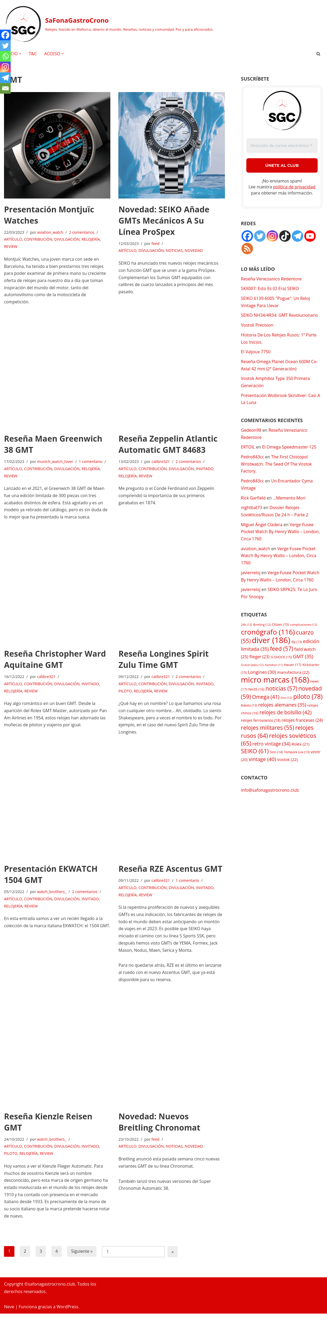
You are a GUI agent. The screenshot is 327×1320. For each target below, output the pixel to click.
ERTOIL (248, 450)
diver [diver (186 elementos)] (271, 645)
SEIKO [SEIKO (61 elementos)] (255, 759)
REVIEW (11, 246)
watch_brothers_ (52, 895)
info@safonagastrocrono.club (270, 798)
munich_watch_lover (55, 463)
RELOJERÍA (91, 239)
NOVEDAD (194, 250)
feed (156, 243)
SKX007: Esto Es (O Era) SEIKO (270, 289)
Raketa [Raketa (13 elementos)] (249, 712)
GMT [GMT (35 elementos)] (303, 662)
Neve (9, 1313)
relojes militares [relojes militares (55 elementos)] (267, 735)
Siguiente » (82, 1258)
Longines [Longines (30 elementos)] (262, 678)
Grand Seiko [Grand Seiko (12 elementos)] (252, 670)
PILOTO (125, 693)
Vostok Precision (257, 326)
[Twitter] (5, 45)
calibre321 (161, 463)
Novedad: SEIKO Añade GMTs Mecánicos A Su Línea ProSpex (163, 220)
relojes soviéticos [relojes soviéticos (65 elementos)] (278, 747)
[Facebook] (5, 35)
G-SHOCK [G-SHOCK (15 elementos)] (281, 663)
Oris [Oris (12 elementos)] (286, 704)
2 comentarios (82, 232)
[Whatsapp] (5, 56)
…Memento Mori (289, 501)
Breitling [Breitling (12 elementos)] (262, 630)
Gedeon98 (251, 432)
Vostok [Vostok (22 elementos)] (287, 767)
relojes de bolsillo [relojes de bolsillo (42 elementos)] (285, 719)
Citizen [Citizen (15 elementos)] (280, 630)
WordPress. (68, 1313)
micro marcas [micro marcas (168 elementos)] (275, 686)
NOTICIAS (174, 250)
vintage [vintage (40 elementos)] (262, 767)
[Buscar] (318, 54)
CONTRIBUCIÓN (38, 239)
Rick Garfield (253, 501)
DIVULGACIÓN (67, 239)
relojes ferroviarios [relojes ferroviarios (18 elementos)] (261, 727)
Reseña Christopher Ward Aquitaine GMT (55, 662)
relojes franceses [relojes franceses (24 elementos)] (302, 727)
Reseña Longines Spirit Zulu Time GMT (163, 662)
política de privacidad (294, 187)
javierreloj (251, 577)
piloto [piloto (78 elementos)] (308, 703)
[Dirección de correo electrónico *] (282, 145)
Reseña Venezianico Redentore (271, 279)
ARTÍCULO (13, 239)
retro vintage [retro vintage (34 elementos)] (271, 751)
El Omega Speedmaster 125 (289, 450)
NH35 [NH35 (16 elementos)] (256, 695)
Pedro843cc (252, 460)
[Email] (5, 88)
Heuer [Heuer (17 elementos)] (292, 670)
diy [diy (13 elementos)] (296, 647)
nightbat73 (252, 511)
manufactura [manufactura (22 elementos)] (293, 678)
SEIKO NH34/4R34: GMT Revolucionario (280, 316)
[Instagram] (5, 67)
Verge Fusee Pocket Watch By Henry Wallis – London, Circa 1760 (281, 535)
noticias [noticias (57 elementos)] (281, 695)
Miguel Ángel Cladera (262, 528)
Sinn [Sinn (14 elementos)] (276, 760)
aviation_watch (50, 232)
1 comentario (91, 463)
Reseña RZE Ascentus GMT (170, 872)
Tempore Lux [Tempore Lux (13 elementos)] (297, 760)
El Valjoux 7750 (256, 353)
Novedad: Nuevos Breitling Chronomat (159, 1127)
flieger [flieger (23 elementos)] (259, 662)
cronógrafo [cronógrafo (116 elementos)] (268, 637)
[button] (20, 54)
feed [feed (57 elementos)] (281, 654)
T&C (33, 54)
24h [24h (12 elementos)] (246, 630)
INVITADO (206, 470)
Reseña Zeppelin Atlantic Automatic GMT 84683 (167, 445)
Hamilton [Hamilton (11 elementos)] (274, 670)
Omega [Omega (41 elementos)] (265, 703)
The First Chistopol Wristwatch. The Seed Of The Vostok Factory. (277, 467)
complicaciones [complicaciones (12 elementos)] (303, 630)
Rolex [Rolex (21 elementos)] (300, 751)
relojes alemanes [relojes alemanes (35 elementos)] (282, 711)
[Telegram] (5, 77)
